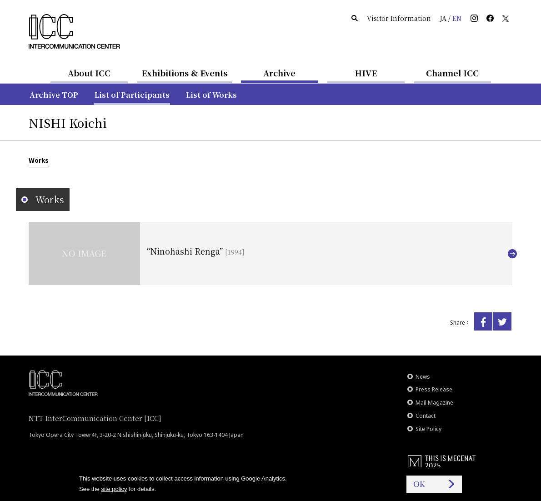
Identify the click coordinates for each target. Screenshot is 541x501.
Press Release (434, 389)
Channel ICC (452, 73)
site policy (114, 489)
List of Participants (132, 95)
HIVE (366, 73)
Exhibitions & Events (184, 73)
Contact (426, 416)
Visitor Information (399, 18)
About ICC (89, 73)
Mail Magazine (434, 402)
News (423, 377)
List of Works (211, 95)
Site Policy (428, 429)
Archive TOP (54, 95)
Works (39, 160)
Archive (279, 73)
